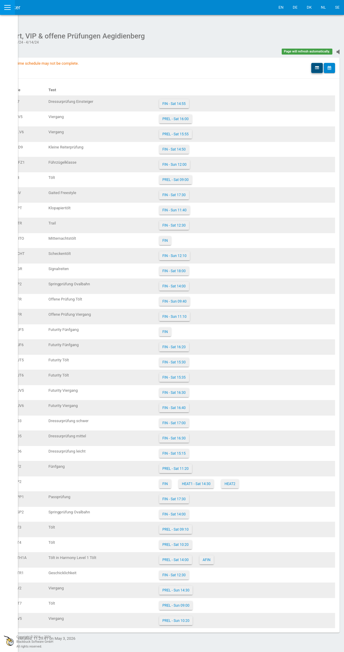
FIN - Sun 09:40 (213, 298)
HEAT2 (268, 481)
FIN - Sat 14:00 (212, 283)
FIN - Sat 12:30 (212, 222)
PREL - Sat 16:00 (214, 116)
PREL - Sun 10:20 (214, 618)
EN (280, 7)
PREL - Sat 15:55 (214, 131)
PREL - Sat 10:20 (214, 542)
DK (309, 7)
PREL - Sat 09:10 (214, 526)
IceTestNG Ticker (33, 7)
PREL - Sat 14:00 (214, 557)
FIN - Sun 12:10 (213, 253)
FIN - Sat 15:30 (212, 359)
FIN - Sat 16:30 (212, 390)
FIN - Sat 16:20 (212, 344)
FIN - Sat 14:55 (212, 101)
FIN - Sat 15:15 (212, 450)
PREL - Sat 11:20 (214, 466)
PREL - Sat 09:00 (214, 177)
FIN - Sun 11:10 (213, 314)
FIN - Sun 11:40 (213, 207)
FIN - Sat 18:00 (212, 268)
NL (323, 7)
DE (295, 7)
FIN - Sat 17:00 (212, 420)
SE (337, 7)
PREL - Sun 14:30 (214, 587)
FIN (203, 238)
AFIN (245, 557)
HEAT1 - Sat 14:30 (235, 481)
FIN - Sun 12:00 (213, 161)
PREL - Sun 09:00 (214, 602)
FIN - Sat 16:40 (212, 405)
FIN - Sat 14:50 (212, 146)
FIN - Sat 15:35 (212, 374)
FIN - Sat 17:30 (212, 192)
